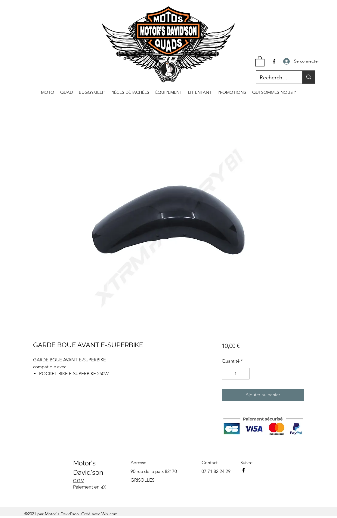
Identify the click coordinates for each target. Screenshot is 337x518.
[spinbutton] (235, 373)
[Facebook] (274, 61)
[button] (259, 60)
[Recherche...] (275, 78)
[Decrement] (227, 373)
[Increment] (244, 373)
